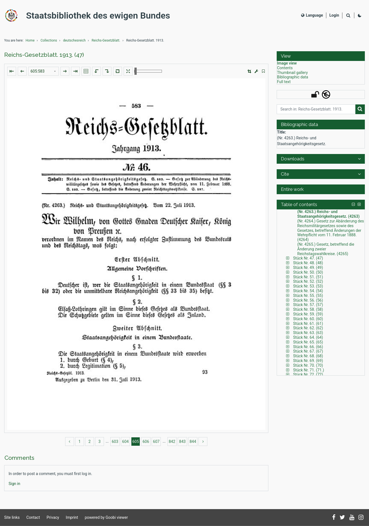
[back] (69, 441)
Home (30, 40)
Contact (33, 517)
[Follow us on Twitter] (342, 518)
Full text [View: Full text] (284, 81)
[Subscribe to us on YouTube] (352, 518)
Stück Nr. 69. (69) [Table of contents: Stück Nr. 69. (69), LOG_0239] (308, 360)
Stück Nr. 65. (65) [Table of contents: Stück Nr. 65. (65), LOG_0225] (308, 342)
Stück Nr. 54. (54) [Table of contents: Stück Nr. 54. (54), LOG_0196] (308, 291)
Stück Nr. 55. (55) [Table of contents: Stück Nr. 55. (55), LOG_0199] (308, 295)
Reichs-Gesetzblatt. (105, 40)
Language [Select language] (312, 15)
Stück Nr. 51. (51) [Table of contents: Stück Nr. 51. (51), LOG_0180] (308, 277)
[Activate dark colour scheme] (359, 15)
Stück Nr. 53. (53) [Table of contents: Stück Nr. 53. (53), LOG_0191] (308, 286)
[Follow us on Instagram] (361, 518)
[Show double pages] (86, 71)
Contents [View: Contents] (284, 68)
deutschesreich (74, 40)
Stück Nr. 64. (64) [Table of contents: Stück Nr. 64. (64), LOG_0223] (308, 337)
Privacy (53, 517)
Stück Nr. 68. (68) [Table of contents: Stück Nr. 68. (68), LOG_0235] (308, 356)
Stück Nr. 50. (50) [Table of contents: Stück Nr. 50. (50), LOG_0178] (308, 272)
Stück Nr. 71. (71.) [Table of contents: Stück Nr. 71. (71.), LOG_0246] (308, 370)
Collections (48, 40)
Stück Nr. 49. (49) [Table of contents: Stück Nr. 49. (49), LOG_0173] (308, 267)
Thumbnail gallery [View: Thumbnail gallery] (292, 72)
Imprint (72, 517)
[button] (249, 71)
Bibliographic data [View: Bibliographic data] (292, 77)
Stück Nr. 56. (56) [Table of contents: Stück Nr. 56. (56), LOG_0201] (308, 300)
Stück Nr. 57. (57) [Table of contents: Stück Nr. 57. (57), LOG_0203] (308, 304)
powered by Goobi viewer (106, 517)
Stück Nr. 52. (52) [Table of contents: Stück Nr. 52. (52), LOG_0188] (308, 281)
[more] (203, 441)
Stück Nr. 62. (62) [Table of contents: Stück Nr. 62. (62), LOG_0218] (308, 328)
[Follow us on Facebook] (334, 518)
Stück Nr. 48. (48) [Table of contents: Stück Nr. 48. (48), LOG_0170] (308, 263)
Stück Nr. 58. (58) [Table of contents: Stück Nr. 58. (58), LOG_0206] (308, 309)
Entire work (292, 189)
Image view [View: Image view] (287, 63)
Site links (12, 517)
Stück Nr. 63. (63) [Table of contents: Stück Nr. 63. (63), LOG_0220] (308, 332)
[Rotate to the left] (96, 71)
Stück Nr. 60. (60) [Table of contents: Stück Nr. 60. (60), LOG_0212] (308, 319)
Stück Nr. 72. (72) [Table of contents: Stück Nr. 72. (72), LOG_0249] (308, 374)
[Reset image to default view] (117, 71)
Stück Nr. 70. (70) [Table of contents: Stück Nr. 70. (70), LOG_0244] (308, 365)
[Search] (348, 16)
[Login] (334, 15)
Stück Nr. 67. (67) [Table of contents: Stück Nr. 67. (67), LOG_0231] (308, 351)
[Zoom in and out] (148, 71)
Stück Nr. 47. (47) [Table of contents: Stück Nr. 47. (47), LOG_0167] (308, 258)
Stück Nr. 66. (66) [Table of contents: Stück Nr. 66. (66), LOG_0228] (308, 347)
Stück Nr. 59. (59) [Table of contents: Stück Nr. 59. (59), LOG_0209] (308, 314)
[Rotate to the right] (107, 71)
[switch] (263, 71)
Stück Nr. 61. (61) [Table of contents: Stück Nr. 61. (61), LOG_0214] (308, 323)
